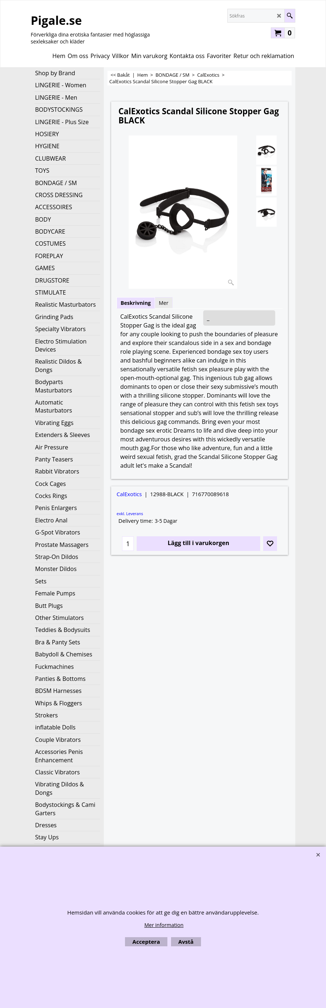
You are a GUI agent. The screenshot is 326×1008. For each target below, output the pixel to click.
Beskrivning (136, 302)
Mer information (163, 924)
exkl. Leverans (130, 513)
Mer (163, 302)
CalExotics (129, 494)
